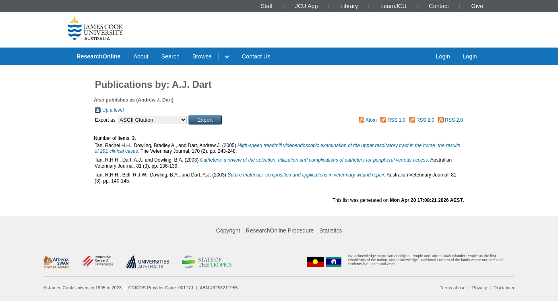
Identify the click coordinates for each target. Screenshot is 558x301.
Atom (371, 120)
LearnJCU (393, 6)
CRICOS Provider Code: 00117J (160, 287)
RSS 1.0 (397, 120)
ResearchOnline (98, 56)
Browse (202, 56)
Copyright (228, 230)
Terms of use (452, 287)
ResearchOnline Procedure (280, 230)
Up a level (113, 110)
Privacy (479, 287)
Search (170, 56)
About (141, 56)
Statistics (330, 230)
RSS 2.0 (425, 120)
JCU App (306, 6)
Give (477, 6)
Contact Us (256, 56)
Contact (439, 6)
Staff (267, 6)
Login (443, 56)
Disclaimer (504, 287)
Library (349, 6)
